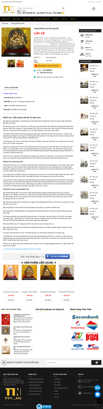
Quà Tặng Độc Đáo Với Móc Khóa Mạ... (22, 327)
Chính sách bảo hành (35, 388)
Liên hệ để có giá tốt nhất (47, 66)
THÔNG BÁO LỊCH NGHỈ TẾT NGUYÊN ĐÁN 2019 (21, 315)
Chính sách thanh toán (36, 379)
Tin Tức (56, 394)
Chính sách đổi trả (34, 385)
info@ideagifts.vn (88, 393)
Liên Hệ (56, 397)
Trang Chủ (57, 379)
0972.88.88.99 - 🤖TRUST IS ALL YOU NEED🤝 (43, 13)
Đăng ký (99, 2)
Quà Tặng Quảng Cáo (61, 388)
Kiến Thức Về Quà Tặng (11, 309)
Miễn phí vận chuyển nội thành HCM (50, 77)
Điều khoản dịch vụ (35, 394)
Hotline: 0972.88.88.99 (90, 387)
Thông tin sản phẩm (11, 171)
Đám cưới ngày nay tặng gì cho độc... (21, 347)
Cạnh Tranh (91, 55)
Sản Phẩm (57, 385)
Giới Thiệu (57, 382)
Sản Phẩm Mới (85, 61)
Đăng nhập (91, 2)
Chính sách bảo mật (35, 391)
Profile (56, 391)
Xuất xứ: (37, 57)
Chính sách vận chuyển (36, 382)
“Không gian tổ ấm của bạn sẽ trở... (21, 337)
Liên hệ (92, 71)
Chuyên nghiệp (91, 48)
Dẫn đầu (91, 36)
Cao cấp (91, 42)
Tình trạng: (36, 61)
